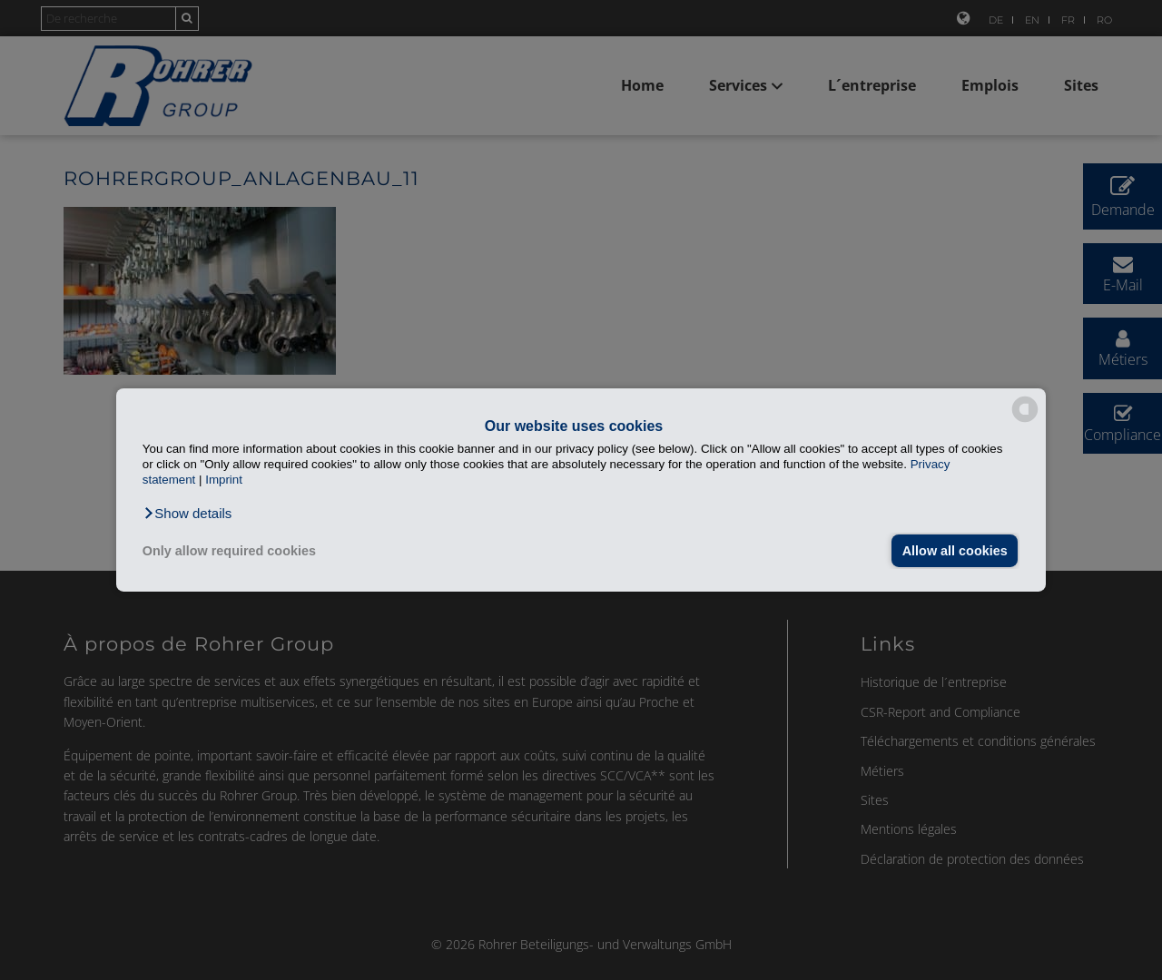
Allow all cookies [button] (955, 551)
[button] (187, 513)
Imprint (223, 479)
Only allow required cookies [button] (229, 551)
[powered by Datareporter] (1024, 421)
